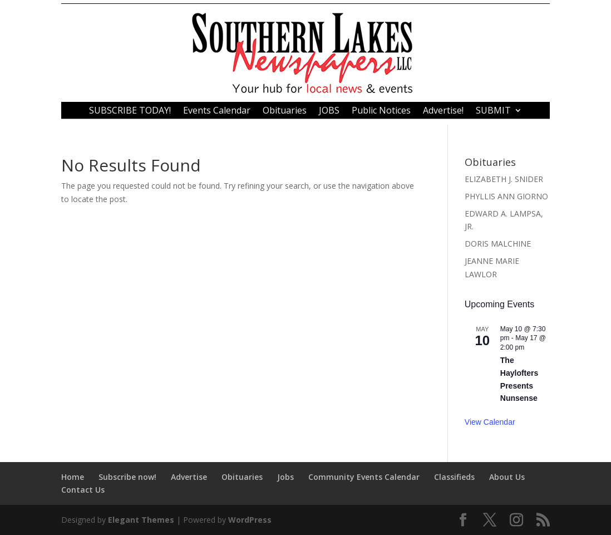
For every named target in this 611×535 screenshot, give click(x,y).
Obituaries (285, 111)
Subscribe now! (127, 477)
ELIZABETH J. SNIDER (504, 179)
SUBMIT (493, 111)
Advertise (189, 477)
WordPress (250, 519)
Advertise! (443, 111)
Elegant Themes (141, 519)
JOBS (329, 111)
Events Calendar (216, 111)
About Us (507, 477)
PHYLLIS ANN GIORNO (506, 196)
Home (72, 477)
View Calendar (490, 422)
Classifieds (454, 477)
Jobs (285, 477)
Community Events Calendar (364, 477)
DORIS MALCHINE (498, 243)
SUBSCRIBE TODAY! (130, 111)
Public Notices (381, 111)
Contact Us (83, 489)
